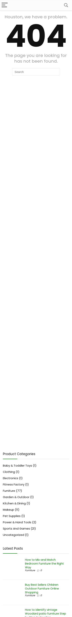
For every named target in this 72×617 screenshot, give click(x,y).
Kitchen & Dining (14, 503)
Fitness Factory (13, 484)
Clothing (9, 472)
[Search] (66, 5)
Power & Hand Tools (17, 522)
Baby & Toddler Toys (17, 466)
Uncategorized (13, 535)
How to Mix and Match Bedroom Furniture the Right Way (44, 563)
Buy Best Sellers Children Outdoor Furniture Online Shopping (42, 588)
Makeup (8, 510)
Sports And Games (16, 529)
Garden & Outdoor (16, 497)
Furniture (9, 491)
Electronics (10, 478)
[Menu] (4, 5)
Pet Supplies (12, 516)
